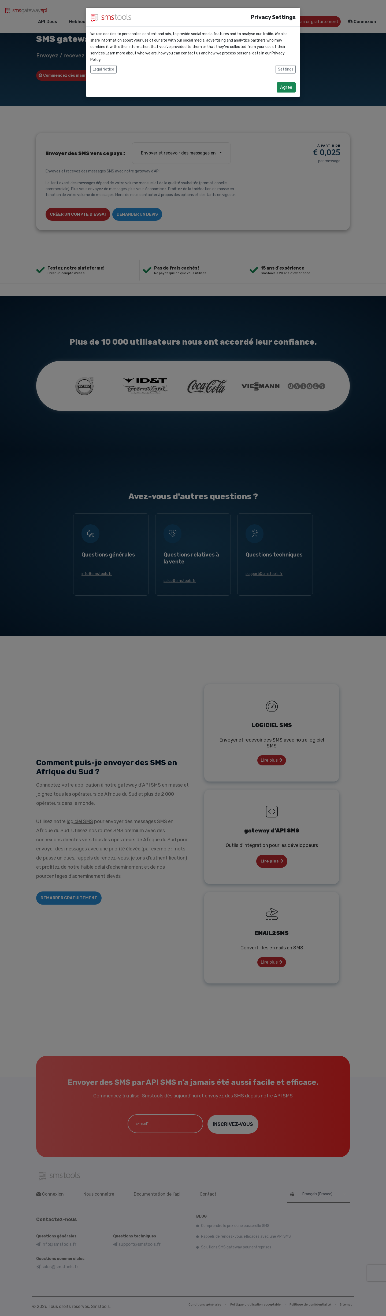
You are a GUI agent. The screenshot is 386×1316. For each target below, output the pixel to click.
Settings (285, 69)
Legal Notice (103, 69)
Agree (286, 87)
